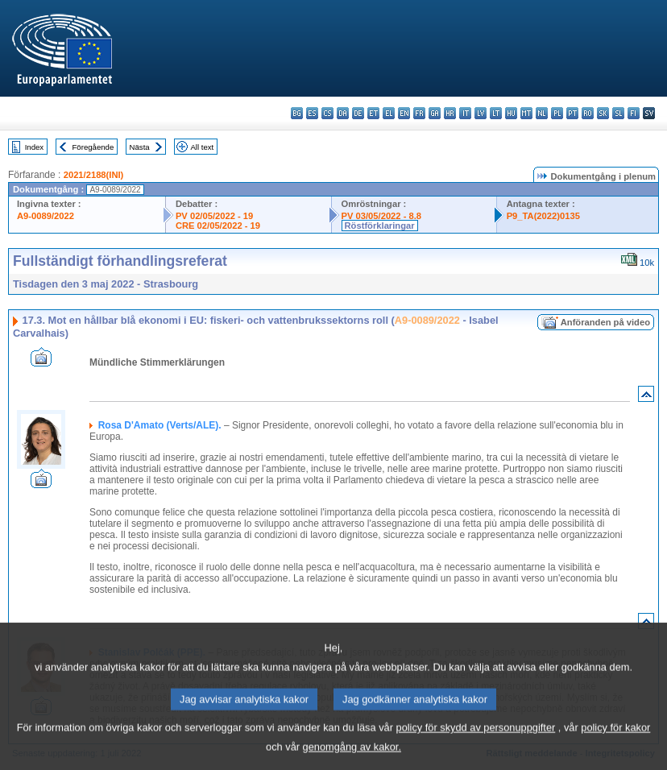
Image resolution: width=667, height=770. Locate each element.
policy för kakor (615, 741)
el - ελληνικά (389, 113)
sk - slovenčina (603, 113)
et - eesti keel (373, 113)
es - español (312, 113)
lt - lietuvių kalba (496, 113)
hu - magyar (511, 113)
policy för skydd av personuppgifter (476, 741)
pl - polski (557, 113)
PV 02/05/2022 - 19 (214, 216)
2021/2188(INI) (94, 175)
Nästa (140, 147)
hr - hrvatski (450, 113)
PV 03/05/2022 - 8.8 (382, 216)
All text (201, 147)
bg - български (297, 113)
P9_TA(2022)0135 (543, 216)
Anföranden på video (605, 322)
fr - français (419, 113)
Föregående (93, 147)
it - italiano (465, 113)
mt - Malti (526, 113)
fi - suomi (634, 113)
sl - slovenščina (618, 113)
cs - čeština (327, 113)
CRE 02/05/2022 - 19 (218, 225)
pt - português (572, 113)
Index (34, 147)
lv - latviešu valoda (480, 113)
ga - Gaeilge (435, 113)
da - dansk (343, 113)
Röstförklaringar (380, 225)
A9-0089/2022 (45, 216)
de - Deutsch (358, 113)
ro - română (588, 113)
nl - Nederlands (542, 113)
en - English (404, 113)
